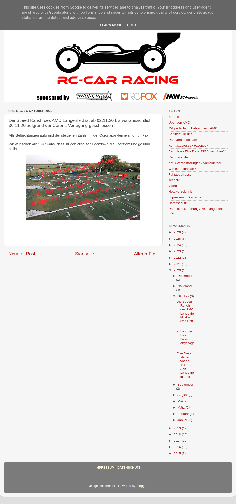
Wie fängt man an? (182, 168)
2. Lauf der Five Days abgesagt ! (185, 339)
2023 (178, 251)
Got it (132, 25)
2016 (178, 447)
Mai (180, 401)
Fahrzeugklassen (181, 174)
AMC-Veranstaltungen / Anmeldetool (195, 163)
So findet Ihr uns (180, 134)
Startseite (84, 253)
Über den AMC (179, 122)
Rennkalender (179, 157)
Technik (174, 180)
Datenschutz (178, 203)
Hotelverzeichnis (180, 191)
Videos (173, 186)
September (185, 384)
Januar (182, 420)
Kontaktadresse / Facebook (188, 145)
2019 (178, 428)
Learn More (111, 25)
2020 (178, 270)
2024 (178, 245)
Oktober (183, 296)
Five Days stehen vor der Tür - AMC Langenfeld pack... (185, 365)
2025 (178, 238)
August (183, 395)
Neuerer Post (21, 253)
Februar (183, 414)
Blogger (141, 486)
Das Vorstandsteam (183, 140)
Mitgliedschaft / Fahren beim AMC (193, 128)
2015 (178, 453)
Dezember (184, 275)
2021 (178, 264)
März (181, 407)
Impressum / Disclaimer (186, 197)
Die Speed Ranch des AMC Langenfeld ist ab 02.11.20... (185, 313)
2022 (178, 257)
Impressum (105, 467)
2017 (178, 440)
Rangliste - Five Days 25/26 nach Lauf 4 (197, 151)
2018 (178, 434)
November (184, 286)
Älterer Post (146, 253)
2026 (178, 232)
